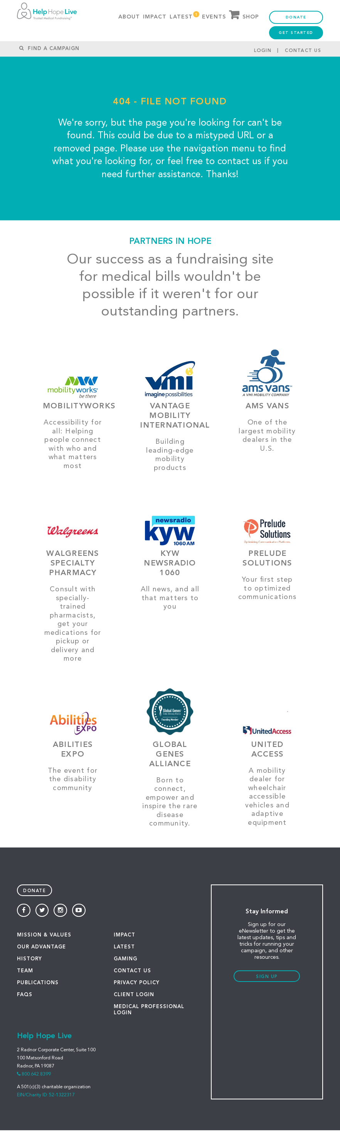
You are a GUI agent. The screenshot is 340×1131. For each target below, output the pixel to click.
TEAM (25, 971)
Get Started (296, 39)
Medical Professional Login (149, 1010)
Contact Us (303, 63)
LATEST (124, 947)
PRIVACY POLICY (137, 983)
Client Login (134, 995)
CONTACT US (132, 971)
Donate (296, 23)
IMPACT (124, 935)
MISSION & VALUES (44, 935)
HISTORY (29, 959)
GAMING (125, 959)
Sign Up (267, 977)
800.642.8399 (36, 1075)
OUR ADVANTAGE (41, 947)
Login (262, 63)
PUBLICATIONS (38, 983)
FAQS (24, 995)
